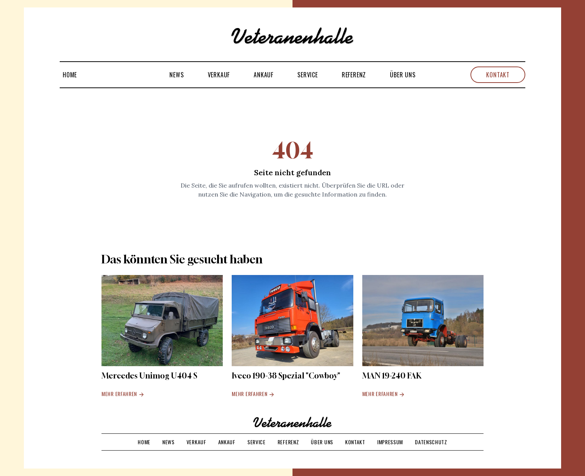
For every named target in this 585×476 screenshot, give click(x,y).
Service (307, 74)
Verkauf (219, 74)
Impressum (390, 442)
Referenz (354, 74)
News (176, 74)
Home (70, 74)
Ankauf (263, 74)
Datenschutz (431, 442)
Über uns (402, 74)
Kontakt (498, 74)
